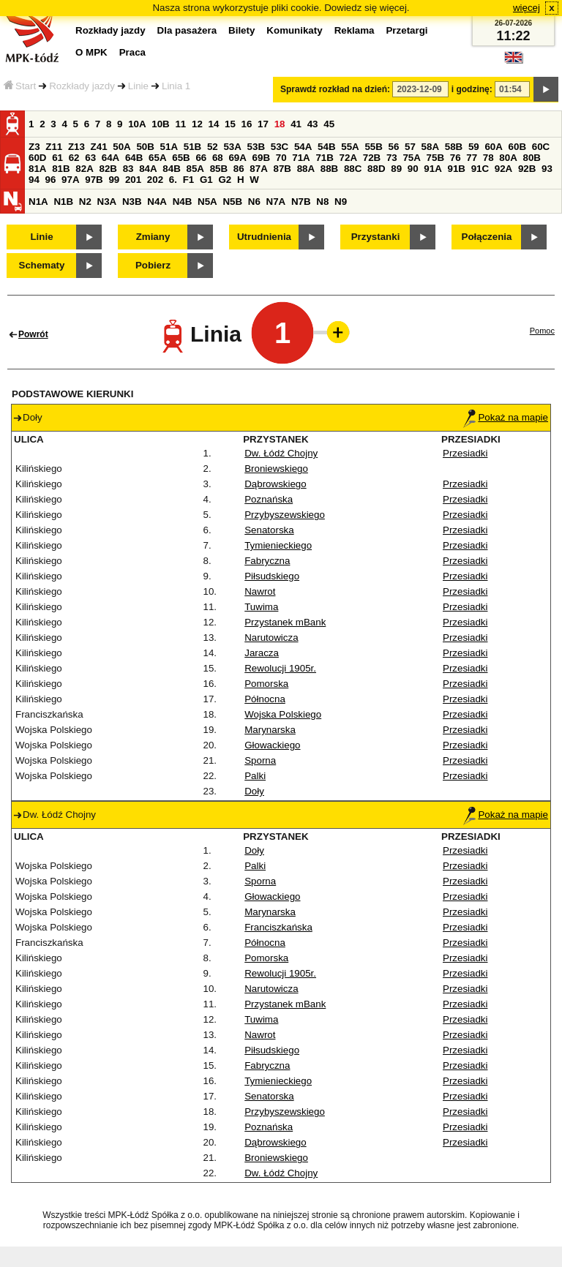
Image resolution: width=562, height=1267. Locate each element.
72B (372, 157)
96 (50, 179)
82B (107, 168)
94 (34, 179)
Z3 (34, 146)
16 (246, 124)
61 (57, 157)
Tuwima (261, 606)
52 (212, 146)
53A (232, 146)
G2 (224, 179)
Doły (254, 791)
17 (263, 124)
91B (456, 168)
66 (200, 157)
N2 (85, 201)
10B (160, 124)
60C (541, 146)
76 (455, 157)
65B (181, 157)
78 (488, 157)
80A (508, 157)
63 (90, 157)
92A (503, 168)
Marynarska (270, 729)
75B (435, 157)
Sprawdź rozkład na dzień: (335, 89)
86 (238, 168)
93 (547, 168)
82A (84, 168)
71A (301, 157)
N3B (132, 201)
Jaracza (261, 652)
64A (110, 157)
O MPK (91, 52)
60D (37, 157)
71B (324, 157)
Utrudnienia (264, 236)
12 (197, 124)
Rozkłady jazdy (82, 85)
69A (237, 157)
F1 (189, 179)
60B (517, 146)
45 (328, 124)
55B (373, 146)
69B (261, 157)
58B (453, 146)
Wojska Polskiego (282, 714)
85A (194, 168)
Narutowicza (271, 637)
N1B (63, 201)
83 (128, 168)
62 (74, 157)
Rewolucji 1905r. (280, 668)
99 (113, 179)
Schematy (42, 265)
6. (173, 179)
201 (133, 179)
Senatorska (268, 530)
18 (279, 124)
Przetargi (406, 30)
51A (169, 146)
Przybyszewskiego (284, 514)
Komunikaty (294, 30)
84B (171, 168)
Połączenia (487, 236)
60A (493, 146)
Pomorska (266, 683)
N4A (157, 201)
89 (396, 168)
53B (256, 146)
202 (155, 179)
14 (214, 124)
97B (93, 179)
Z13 (76, 146)
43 (312, 124)
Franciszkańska (278, 927)
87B (282, 168)
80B (532, 157)
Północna (264, 698)
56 (394, 146)
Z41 (99, 146)
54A (303, 146)
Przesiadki (465, 453)
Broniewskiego (276, 468)
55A (350, 146)
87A (258, 168)
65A (157, 157)
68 (217, 157)
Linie (138, 85)
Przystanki (375, 236)
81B (61, 168)
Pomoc (542, 330)
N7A (276, 201)
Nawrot (259, 591)
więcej (526, 7)
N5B (232, 201)
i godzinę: (472, 89)
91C (480, 168)
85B (219, 168)
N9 (340, 201)
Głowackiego (272, 745)
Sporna (260, 760)
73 (391, 157)
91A (432, 168)
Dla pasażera (187, 30)
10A (137, 124)
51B (192, 146)
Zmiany (153, 236)
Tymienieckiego (278, 545)
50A (121, 146)
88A (306, 168)
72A (348, 157)
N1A (38, 201)
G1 (206, 179)
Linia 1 (176, 85)
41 (296, 124)
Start (20, 85)
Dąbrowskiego (275, 483)
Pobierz (153, 265)
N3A (107, 201)
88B (329, 168)
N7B (301, 201)
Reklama (354, 30)
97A (70, 179)
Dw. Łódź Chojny (281, 453)
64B (134, 157)
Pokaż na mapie (505, 417)
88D (376, 168)
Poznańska (268, 499)
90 (413, 168)
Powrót (33, 334)
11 (180, 124)
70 (281, 157)
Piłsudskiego (271, 576)
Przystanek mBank (285, 622)
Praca (132, 52)
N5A (207, 201)
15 (230, 124)
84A (148, 168)
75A (411, 157)
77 (471, 157)
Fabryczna (267, 560)
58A (430, 146)
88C (352, 168)
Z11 (53, 146)
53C (279, 146)
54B (326, 146)
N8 (322, 201)
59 (473, 146)
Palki (255, 775)
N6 (254, 201)
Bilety (241, 30)
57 (410, 146)
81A (37, 168)
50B (145, 146)
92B (527, 168)
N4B (182, 201)
